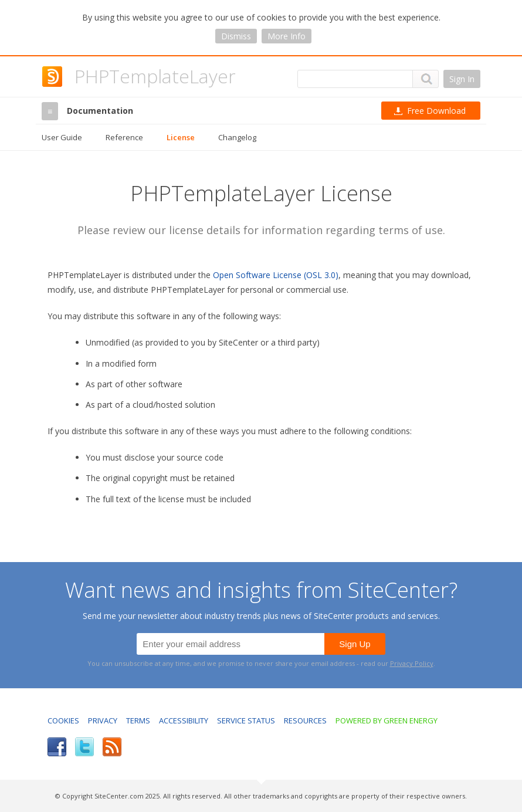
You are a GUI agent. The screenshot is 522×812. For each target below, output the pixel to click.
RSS (112, 746)
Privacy (102, 720)
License (181, 137)
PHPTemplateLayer (155, 76)
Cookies (63, 720)
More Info (286, 36)
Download (436, 110)
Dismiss (236, 36)
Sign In (461, 78)
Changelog (237, 137)
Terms (138, 720)
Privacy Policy (411, 663)
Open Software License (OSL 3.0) (275, 274)
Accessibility (183, 720)
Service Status (246, 720)
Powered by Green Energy (386, 720)
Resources (305, 720)
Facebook (57, 746)
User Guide (62, 137)
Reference (124, 137)
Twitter (84, 746)
